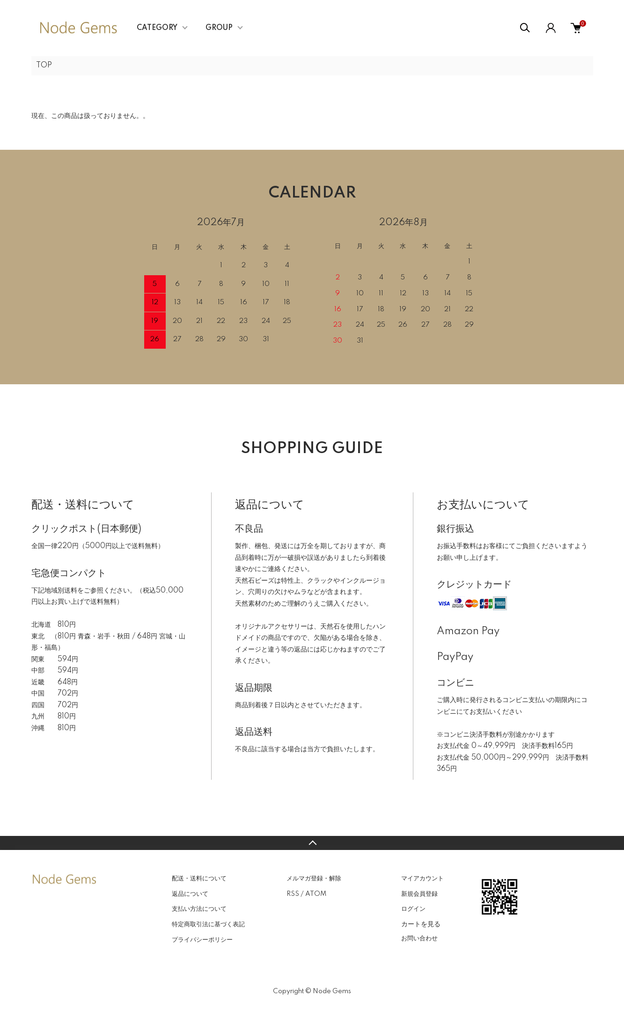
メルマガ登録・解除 (313, 878)
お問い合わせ (419, 938)
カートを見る (420, 924)
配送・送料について (199, 878)
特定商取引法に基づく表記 (208, 924)
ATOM (315, 894)
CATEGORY (157, 28)
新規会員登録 (419, 894)
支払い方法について (199, 909)
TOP (44, 65)
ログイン (413, 909)
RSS (292, 894)
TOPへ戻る (312, 843)
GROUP (219, 28)
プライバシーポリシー (202, 940)
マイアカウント (422, 878)
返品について (190, 894)
